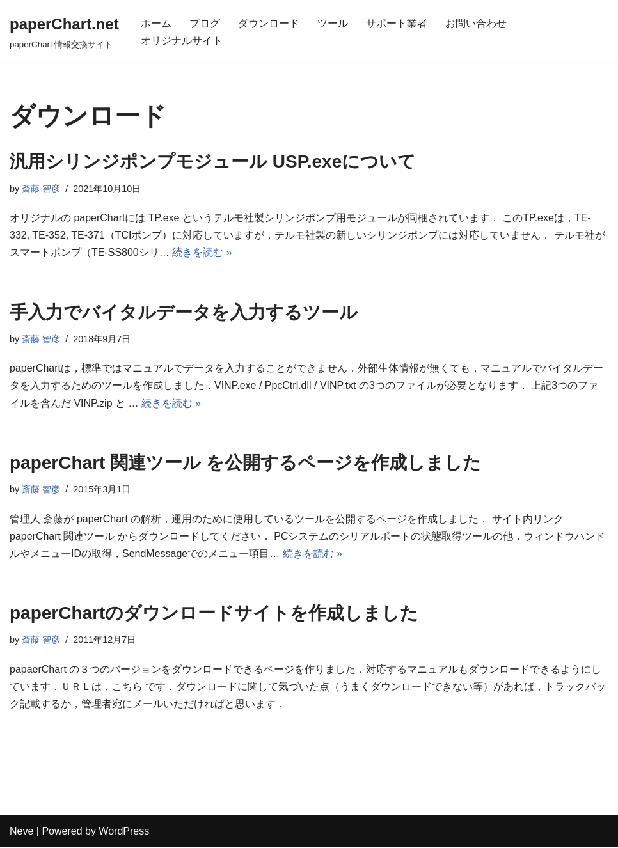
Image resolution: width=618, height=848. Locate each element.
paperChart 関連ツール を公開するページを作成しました (245, 463)
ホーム (156, 23)
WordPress (124, 831)
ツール (332, 23)
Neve (21, 831)
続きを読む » (202, 252)
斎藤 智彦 (41, 189)
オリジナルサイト (182, 40)
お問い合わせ (476, 23)
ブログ (204, 23)
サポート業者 (396, 23)
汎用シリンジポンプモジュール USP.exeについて (213, 161)
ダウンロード (268, 23)
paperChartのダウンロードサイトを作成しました (214, 613)
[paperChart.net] (64, 32)
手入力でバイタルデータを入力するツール (184, 312)
